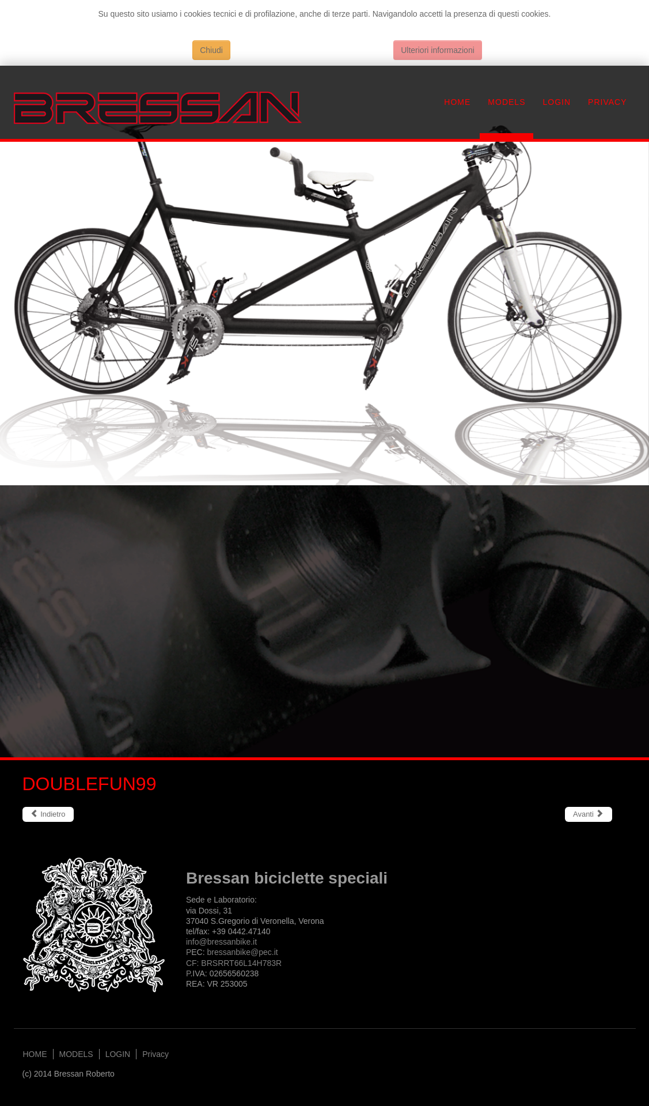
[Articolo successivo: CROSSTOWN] (588, 814)
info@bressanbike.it (221, 941)
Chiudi (211, 50)
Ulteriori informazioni (438, 50)
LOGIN (556, 102)
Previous (24, 450)
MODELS (506, 102)
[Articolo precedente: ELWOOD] (48, 814)
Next (624, 450)
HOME (457, 102)
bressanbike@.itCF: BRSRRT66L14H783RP (234, 962)
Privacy (607, 102)
